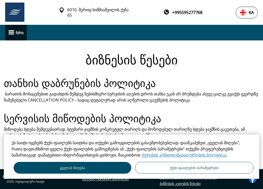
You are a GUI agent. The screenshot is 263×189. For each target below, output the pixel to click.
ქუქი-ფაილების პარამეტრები (194, 168)
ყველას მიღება (72, 168)
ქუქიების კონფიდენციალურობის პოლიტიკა (184, 155)
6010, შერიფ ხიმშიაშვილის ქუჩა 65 (98, 12)
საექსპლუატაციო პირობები (105, 179)
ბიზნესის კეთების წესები (180, 183)
